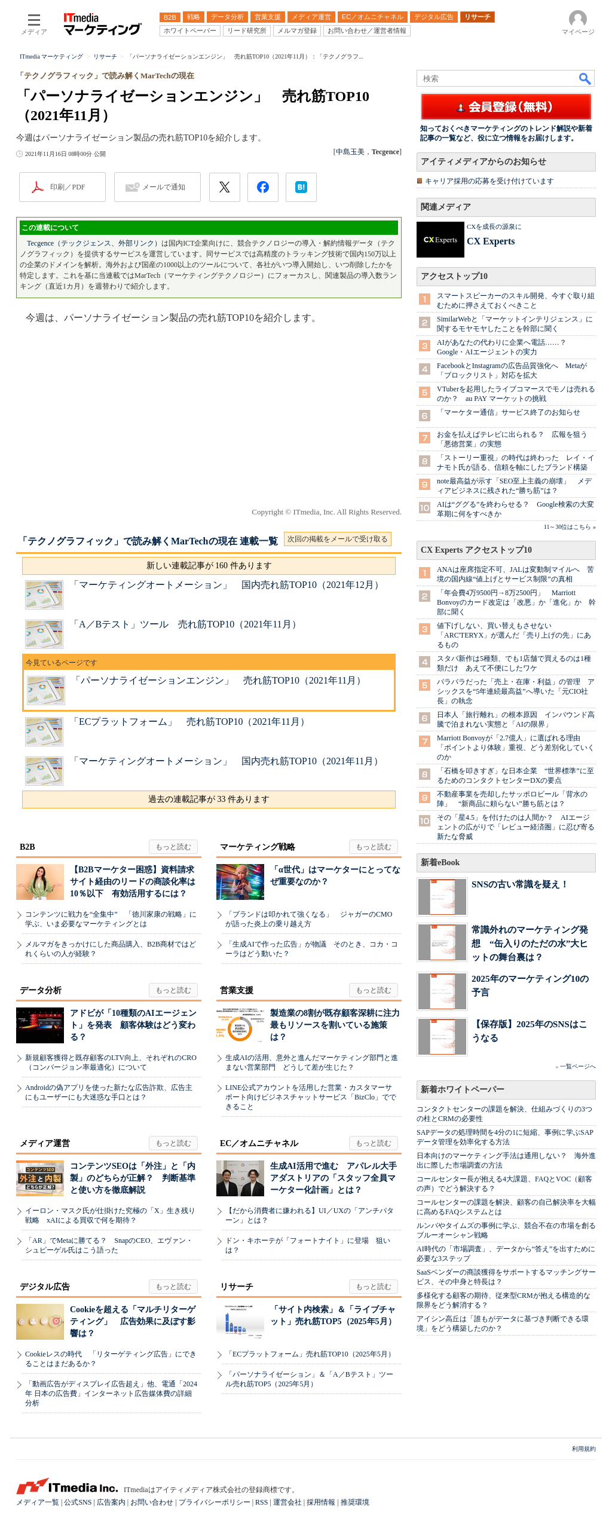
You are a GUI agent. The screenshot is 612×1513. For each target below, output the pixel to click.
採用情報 (321, 1502)
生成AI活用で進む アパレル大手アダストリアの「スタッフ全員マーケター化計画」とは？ (333, 1178)
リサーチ (236, 1286)
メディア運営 (45, 1143)
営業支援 (236, 990)
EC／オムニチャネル (259, 1143)
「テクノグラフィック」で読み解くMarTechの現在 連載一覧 (148, 541)
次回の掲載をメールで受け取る (337, 539)
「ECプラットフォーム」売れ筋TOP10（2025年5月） (310, 1354)
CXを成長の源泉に (494, 226)
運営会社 (287, 1502)
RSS (261, 1502)
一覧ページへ (578, 1066)
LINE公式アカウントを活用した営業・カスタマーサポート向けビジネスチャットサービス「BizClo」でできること (310, 1097)
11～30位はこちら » (570, 526)
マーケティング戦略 (257, 847)
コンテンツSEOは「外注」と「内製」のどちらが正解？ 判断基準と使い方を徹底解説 (132, 1178)
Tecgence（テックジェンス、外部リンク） (94, 243)
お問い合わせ (151, 1502)
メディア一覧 (37, 1502)
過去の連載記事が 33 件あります (209, 799)
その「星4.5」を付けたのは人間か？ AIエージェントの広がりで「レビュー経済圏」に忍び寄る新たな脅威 (516, 827)
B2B (27, 847)
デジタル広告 (45, 1286)
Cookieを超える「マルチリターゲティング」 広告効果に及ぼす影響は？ (132, 1321)
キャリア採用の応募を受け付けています (489, 181)
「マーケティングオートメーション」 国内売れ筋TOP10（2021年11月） (226, 761)
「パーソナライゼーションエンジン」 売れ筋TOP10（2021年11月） (218, 680)
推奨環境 (355, 1502)
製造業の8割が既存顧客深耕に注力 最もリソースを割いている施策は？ (339, 1025)
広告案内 (111, 1502)
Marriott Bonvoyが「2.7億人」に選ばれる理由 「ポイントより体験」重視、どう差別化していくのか (516, 747)
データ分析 (41, 990)
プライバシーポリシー (214, 1502)
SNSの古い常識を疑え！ (520, 884)
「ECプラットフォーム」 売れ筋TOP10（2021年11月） (189, 721)
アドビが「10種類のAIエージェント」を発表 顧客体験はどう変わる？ (133, 1025)
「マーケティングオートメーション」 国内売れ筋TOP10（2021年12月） (226, 585)
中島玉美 (350, 152)
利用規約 (584, 1448)
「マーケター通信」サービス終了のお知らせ (508, 412)
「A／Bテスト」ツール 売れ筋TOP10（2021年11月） (185, 624)
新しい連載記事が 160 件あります (209, 565)
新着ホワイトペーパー (462, 1089)
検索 (586, 78)
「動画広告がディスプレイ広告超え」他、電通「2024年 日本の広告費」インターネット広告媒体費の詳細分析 (111, 1393)
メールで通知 (163, 187)
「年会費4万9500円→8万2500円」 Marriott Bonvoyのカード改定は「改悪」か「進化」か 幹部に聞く (516, 602)
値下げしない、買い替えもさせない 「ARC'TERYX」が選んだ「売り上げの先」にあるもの (514, 635)
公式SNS (77, 1502)
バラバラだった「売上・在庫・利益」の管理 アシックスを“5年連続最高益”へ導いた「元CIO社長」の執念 (516, 691)
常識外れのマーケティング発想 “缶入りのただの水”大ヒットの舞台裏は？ (530, 943)
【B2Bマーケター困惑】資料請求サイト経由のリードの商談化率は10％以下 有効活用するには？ (132, 881)
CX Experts (491, 241)
